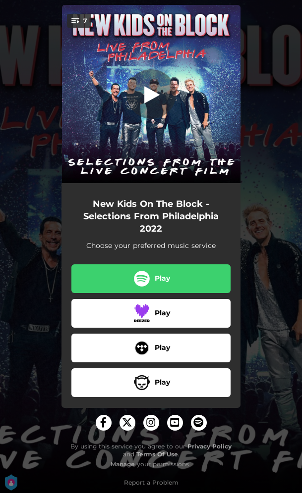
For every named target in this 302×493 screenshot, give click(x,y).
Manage (123, 464)
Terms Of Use (157, 454)
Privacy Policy (209, 446)
